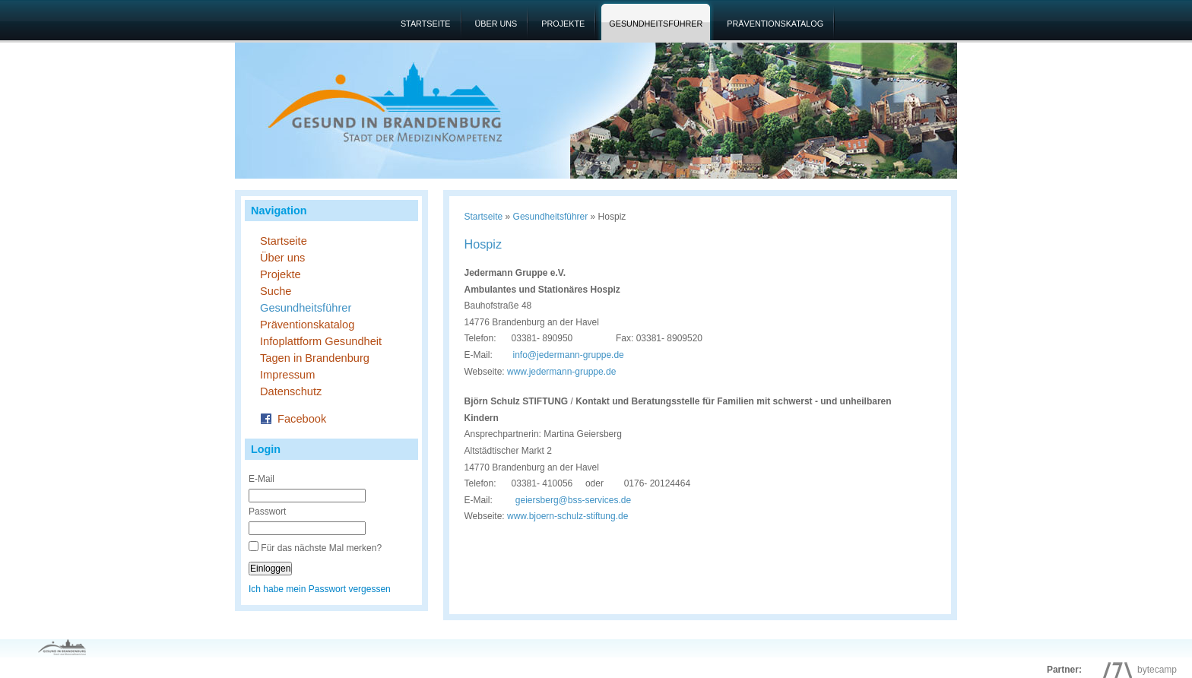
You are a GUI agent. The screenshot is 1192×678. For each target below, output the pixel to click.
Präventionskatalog (775, 23)
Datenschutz (291, 391)
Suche (275, 291)
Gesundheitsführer (655, 23)
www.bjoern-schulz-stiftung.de (567, 516)
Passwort (267, 511)
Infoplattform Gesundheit (321, 341)
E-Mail (261, 479)
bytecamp (1136, 669)
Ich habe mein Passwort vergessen (320, 589)
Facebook (293, 417)
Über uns (496, 23)
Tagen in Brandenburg (314, 358)
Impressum (287, 375)
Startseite (426, 23)
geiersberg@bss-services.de (573, 500)
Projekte (563, 23)
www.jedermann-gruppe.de (561, 371)
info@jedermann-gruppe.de (568, 355)
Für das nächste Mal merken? (321, 548)
